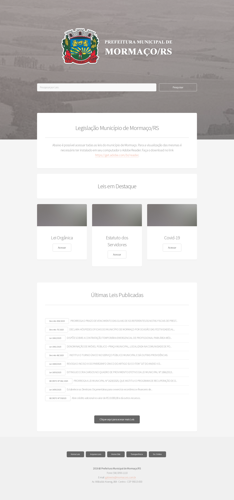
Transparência (137, 454)
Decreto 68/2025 (56, 355)
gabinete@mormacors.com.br (120, 477)
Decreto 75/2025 (56, 329)
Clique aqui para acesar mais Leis (117, 419)
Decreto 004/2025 (57, 321)
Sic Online (157, 454)
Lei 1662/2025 (55, 338)
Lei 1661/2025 (55, 346)
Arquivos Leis (95, 454)
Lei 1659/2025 (55, 372)
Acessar (62, 247)
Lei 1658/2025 (55, 389)
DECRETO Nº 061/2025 (58, 381)
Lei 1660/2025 (55, 364)
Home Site (115, 454)
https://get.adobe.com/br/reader (117, 155)
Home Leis (75, 454)
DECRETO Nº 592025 (57, 398)
